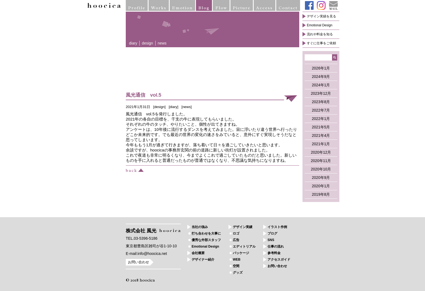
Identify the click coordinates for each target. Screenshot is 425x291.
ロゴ (236, 233)
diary (133, 43)
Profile (136, 8)
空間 (236, 266)
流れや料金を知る (320, 34)
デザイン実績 (242, 227)
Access (264, 8)
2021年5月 (321, 127)
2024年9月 (321, 76)
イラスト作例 (277, 227)
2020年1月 (321, 186)
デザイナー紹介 (203, 259)
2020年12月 (321, 152)
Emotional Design (319, 25)
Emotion (182, 8)
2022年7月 (321, 110)
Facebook (309, 5)
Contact (288, 8)
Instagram (321, 5)
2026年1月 (321, 68)
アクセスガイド (279, 259)
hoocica (104, 5)
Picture (241, 8)
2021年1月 (321, 144)
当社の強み (200, 227)
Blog (204, 8)
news (162, 43)
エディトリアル (244, 246)
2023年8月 (321, 102)
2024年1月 (321, 85)
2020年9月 (321, 177)
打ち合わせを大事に (206, 233)
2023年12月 (321, 93)
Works (158, 8)
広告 (236, 240)
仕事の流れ (276, 246)
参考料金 (274, 253)
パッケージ (241, 253)
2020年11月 (321, 161)
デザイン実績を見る (321, 16)
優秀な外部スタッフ (206, 240)
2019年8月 (321, 194)
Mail (333, 5)
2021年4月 (321, 135)
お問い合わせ (138, 262)
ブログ (272, 233)
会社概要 (198, 253)
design (147, 43)
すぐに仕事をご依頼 (321, 43)
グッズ (238, 272)
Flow (221, 8)
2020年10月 (321, 169)
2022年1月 (321, 118)
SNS (271, 240)
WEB (236, 259)
